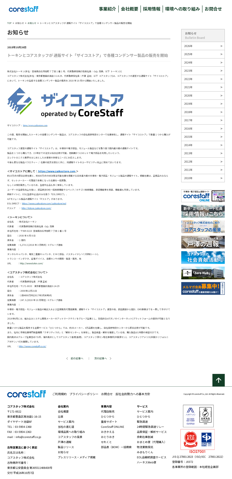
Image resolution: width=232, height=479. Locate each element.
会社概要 (129, 8)
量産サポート (109, 421)
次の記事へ (100, 358)
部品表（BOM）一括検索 (116, 447)
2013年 (188, 153)
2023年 (188, 70)
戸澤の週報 (64, 442)
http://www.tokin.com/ (31, 263)
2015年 (188, 136)
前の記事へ (77, 358)
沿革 (60, 416)
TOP (9, 23)
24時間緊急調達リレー (150, 427)
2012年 (188, 161)
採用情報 (151, 8)
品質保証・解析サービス (152, 432)
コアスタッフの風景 (70, 437)
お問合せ (213, 8)
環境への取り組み (182, 8)
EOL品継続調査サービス (151, 457)
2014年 (188, 145)
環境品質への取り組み (71, 432)
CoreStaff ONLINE (112, 427)
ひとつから (107, 416)
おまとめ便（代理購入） (152, 442)
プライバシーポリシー (83, 394)
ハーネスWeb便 (146, 462)
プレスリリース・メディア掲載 (77, 457)
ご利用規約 (59, 394)
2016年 (188, 128)
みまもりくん (145, 452)
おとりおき (108, 437)
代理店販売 (108, 411)
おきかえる (108, 432)
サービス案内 (66, 421)
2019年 (188, 103)
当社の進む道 (66, 427)
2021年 (188, 87)
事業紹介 (107, 8)
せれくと (106, 442)
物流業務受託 (145, 447)
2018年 (188, 112)
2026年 (188, 46)
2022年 (188, 79)
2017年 (188, 120)
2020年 (188, 95)
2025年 (188, 54)
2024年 (188, 62)
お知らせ (32, 23)
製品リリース (66, 447)
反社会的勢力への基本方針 (132, 394)
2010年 (188, 178)
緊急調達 (142, 421)
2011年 (188, 170)
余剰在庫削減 (145, 437)
